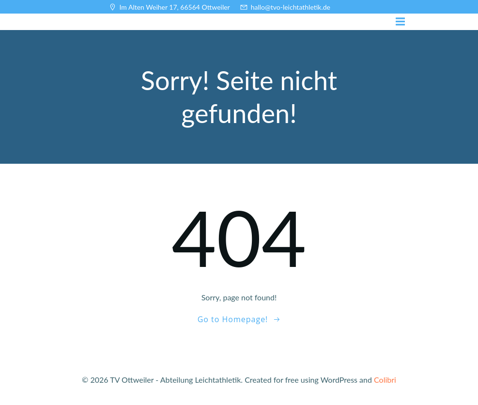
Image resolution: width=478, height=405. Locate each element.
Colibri (385, 379)
